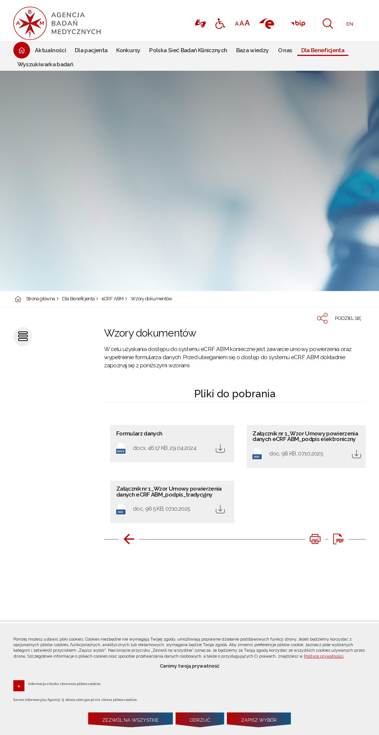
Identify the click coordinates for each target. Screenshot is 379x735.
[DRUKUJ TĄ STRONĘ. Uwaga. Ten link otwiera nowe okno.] (315, 539)
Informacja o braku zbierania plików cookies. (64, 683)
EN (348, 22)
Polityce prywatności (323, 656)
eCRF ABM (113, 299)
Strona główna (40, 299)
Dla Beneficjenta (78, 299)
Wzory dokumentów (151, 299)
